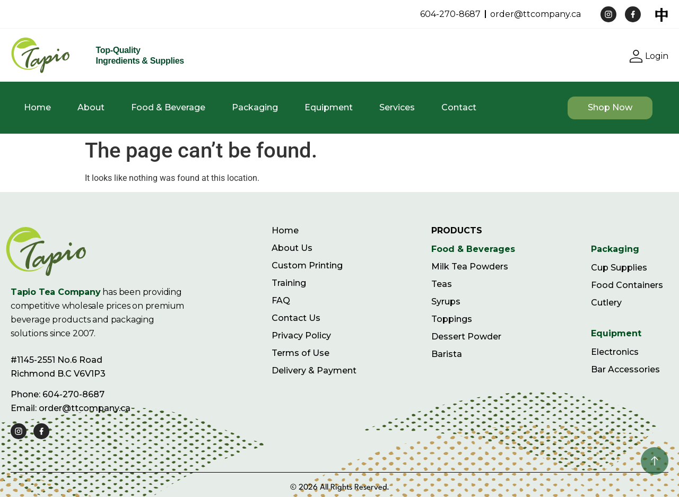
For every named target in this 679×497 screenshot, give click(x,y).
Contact (458, 107)
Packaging (255, 107)
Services (397, 107)
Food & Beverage (168, 107)
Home (37, 107)
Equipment (328, 107)
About (91, 107)
